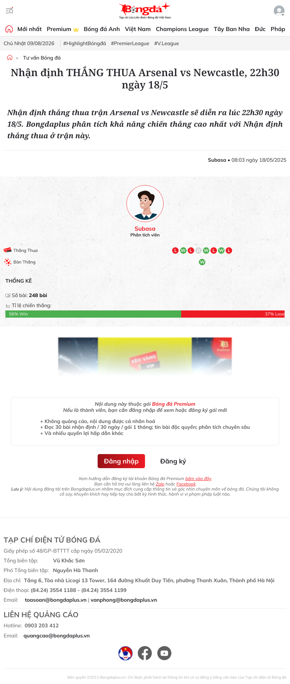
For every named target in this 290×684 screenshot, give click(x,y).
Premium (62, 28)
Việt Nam (138, 28)
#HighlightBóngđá (84, 43)
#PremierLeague (130, 43)
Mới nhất (29, 28)
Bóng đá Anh (102, 28)
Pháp (278, 28)
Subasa (145, 228)
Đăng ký (173, 461)
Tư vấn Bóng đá (42, 58)
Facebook (186, 484)
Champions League (182, 28)
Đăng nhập (121, 461)
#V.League (166, 43)
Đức (260, 28)
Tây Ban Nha (232, 28)
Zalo (160, 484)
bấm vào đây (198, 478)
